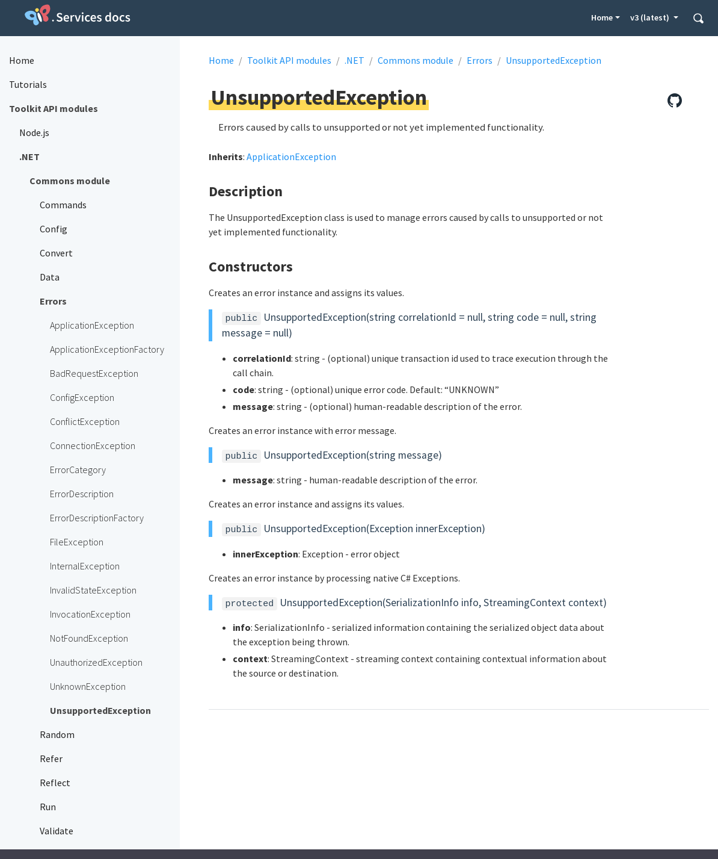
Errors (479, 60)
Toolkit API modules (289, 60)
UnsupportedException (553, 60)
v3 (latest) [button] (650, 17)
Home (602, 17)
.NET (354, 60)
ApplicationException (291, 156)
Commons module (415, 60)
